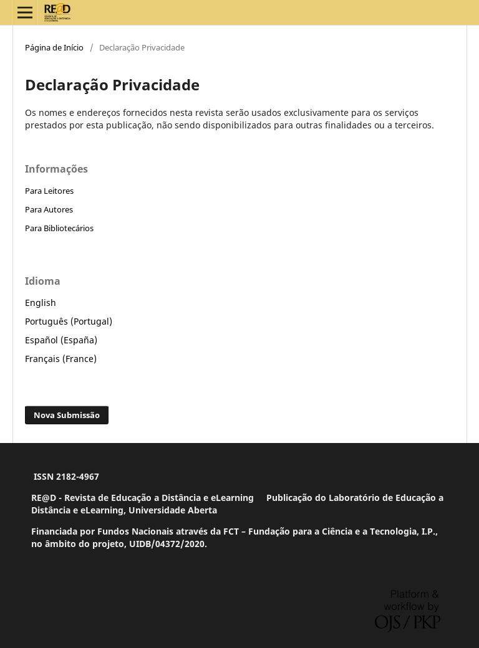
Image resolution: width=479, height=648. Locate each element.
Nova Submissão (67, 415)
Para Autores (49, 209)
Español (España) (61, 340)
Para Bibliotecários (59, 228)
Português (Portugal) (68, 321)
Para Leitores (49, 190)
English (40, 302)
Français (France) (61, 358)
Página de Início (54, 47)
